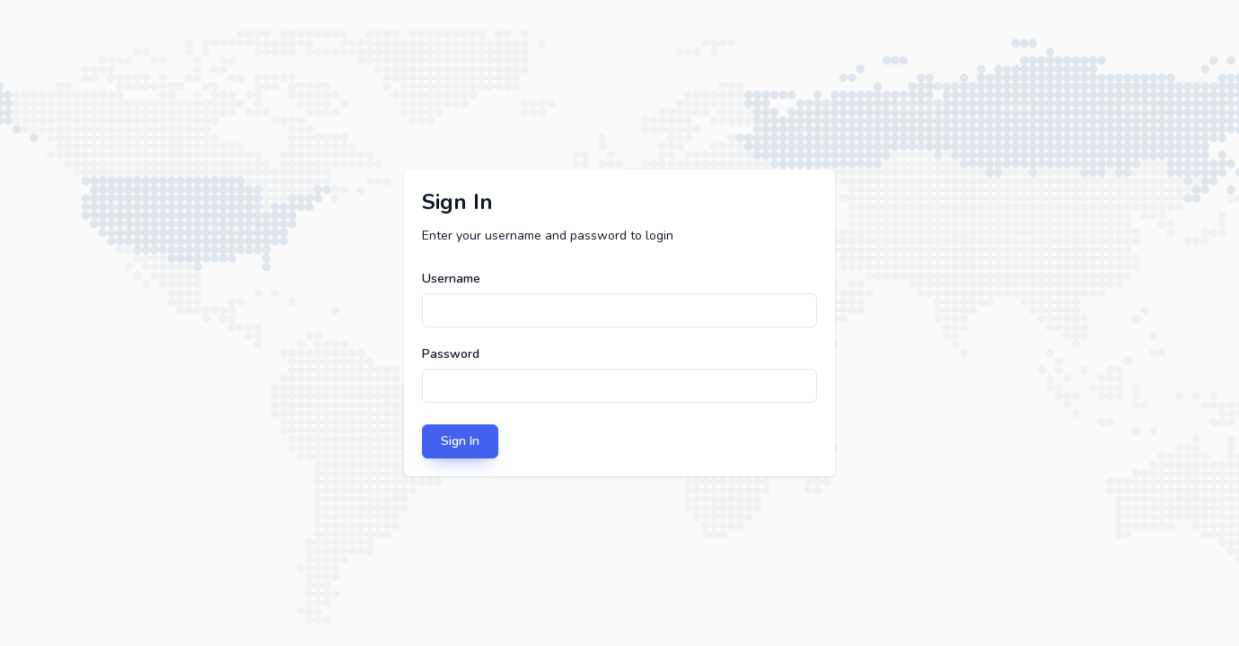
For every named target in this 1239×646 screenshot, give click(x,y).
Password (450, 353)
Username (451, 278)
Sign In (460, 441)
